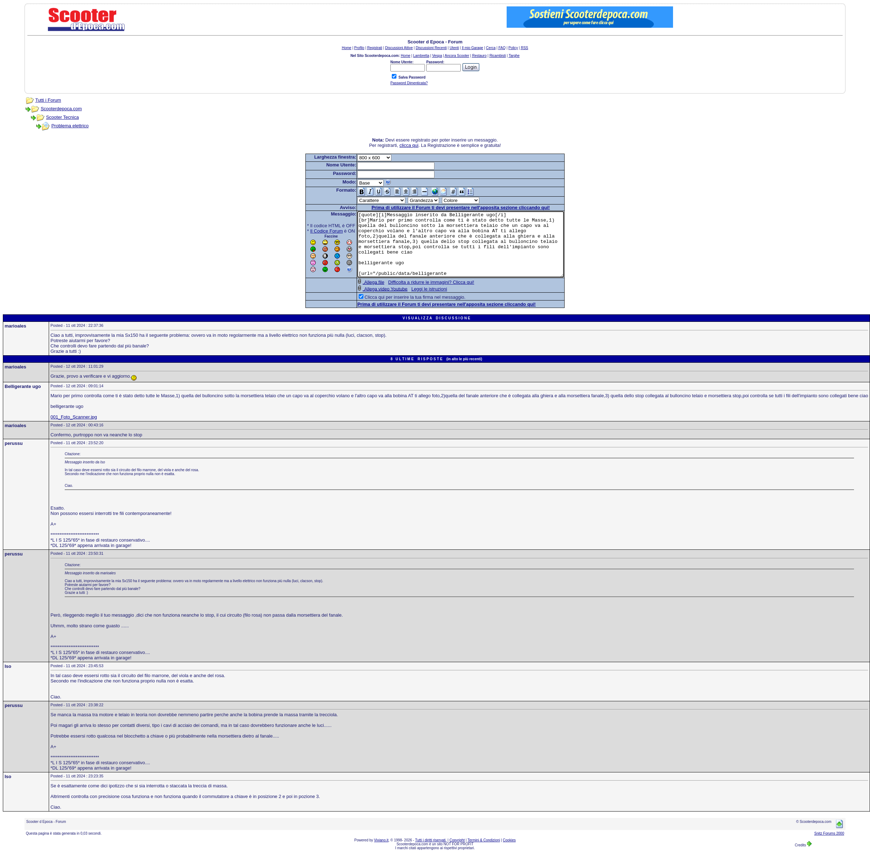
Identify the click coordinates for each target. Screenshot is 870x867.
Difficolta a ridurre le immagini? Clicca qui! (419, 295)
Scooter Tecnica (62, 117)
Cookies (509, 853)
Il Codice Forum (314, 231)
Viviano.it (381, 853)
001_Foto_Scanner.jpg (73, 429)
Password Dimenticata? (409, 83)
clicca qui (408, 145)
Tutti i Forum (48, 100)
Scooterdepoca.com (61, 108)
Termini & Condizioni (484, 853)
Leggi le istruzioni (416, 301)
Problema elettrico (70, 125)
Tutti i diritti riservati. (431, 853)
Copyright (457, 853)
